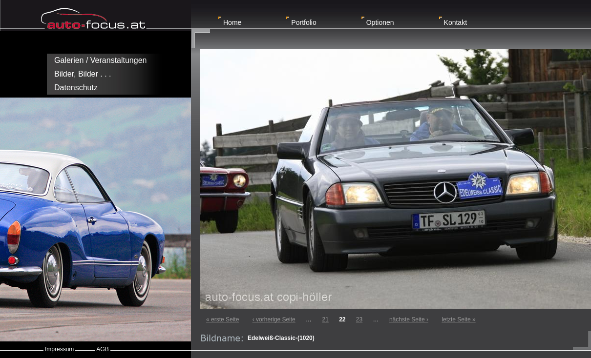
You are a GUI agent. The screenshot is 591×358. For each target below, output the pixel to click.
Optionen (380, 22)
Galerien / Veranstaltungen (100, 60)
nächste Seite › (408, 319)
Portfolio (303, 22)
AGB (102, 349)
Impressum (59, 349)
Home (232, 22)
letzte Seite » (458, 319)
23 (359, 319)
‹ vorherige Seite (274, 319)
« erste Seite (222, 319)
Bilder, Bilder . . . (82, 74)
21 (325, 319)
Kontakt (455, 22)
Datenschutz (76, 87)
